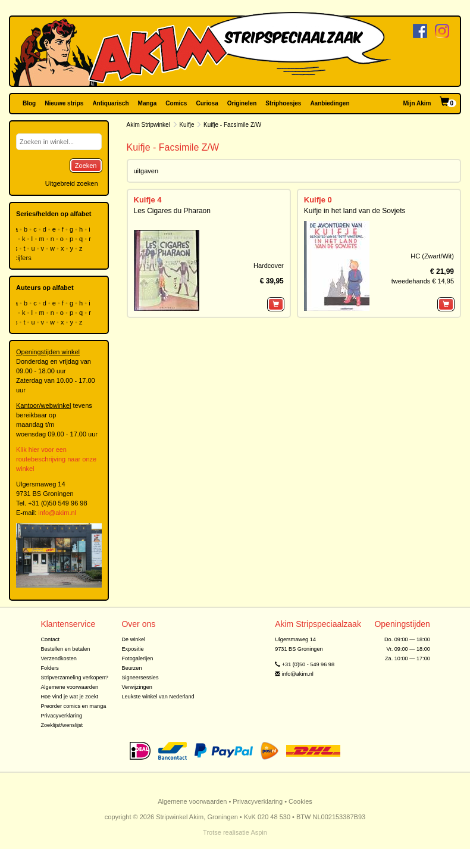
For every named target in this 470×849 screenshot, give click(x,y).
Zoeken (86, 165)
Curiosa (207, 103)
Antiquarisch (110, 103)
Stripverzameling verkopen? (74, 678)
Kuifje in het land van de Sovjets (355, 211)
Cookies (300, 801)
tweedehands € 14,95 (422, 281)
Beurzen (131, 668)
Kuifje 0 (318, 199)
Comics (176, 103)
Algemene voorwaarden (69, 687)
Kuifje (186, 124)
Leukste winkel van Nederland (157, 697)
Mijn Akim (417, 103)
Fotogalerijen (137, 658)
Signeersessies (139, 678)
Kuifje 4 (148, 199)
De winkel (133, 639)
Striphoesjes (283, 103)
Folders (49, 668)
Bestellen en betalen (65, 649)
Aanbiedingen (329, 103)
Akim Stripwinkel (148, 124)
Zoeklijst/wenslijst (61, 725)
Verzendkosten (58, 658)
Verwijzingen (136, 687)
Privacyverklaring (61, 716)
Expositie (132, 649)
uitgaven (146, 170)
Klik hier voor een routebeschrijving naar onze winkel (56, 459)
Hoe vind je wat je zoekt (69, 697)
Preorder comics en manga (73, 706)
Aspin (258, 832)
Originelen (241, 103)
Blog (29, 103)
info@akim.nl (57, 512)
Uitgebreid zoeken (71, 183)
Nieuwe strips (64, 103)
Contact (49, 639)
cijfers (24, 257)
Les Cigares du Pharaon (172, 211)
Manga (147, 103)
